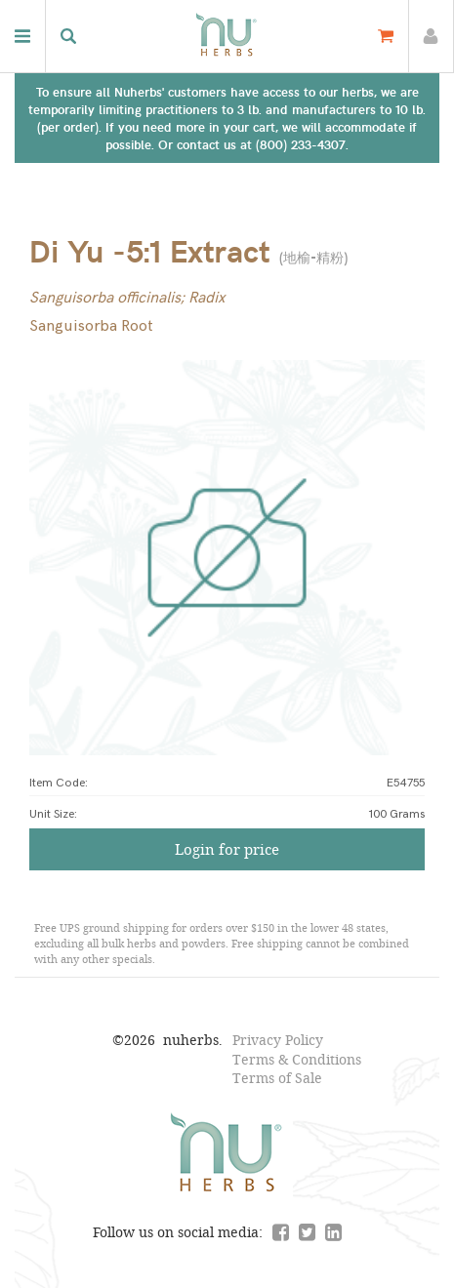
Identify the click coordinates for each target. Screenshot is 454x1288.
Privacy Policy (277, 1039)
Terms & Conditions (296, 1059)
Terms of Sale (277, 1077)
